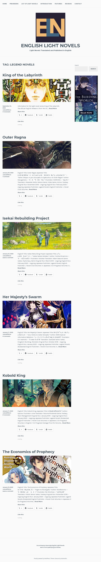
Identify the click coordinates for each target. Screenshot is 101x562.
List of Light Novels (29, 4)
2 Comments (6, 415)
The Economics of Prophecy (30, 451)
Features (58, 4)
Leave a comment (8, 257)
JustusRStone (7, 110)
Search (77, 65)
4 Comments (6, 336)
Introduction (46, 4)
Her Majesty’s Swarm (23, 297)
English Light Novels (50, 45)
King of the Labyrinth (24, 75)
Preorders (14, 4)
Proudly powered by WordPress (42, 558)
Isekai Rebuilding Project (27, 218)
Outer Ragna (15, 137)
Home (5, 4)
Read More (53, 108)
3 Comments (6, 112)
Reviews (68, 4)
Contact (78, 4)
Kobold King (15, 375)
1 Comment (6, 176)
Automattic (64, 558)
